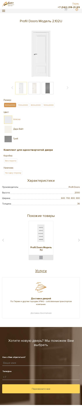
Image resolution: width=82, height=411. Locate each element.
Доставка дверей (41, 298)
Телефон (6, 371)
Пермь (75, 3)
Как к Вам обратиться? (14, 357)
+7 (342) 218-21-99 (69, 7)
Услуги (41, 271)
